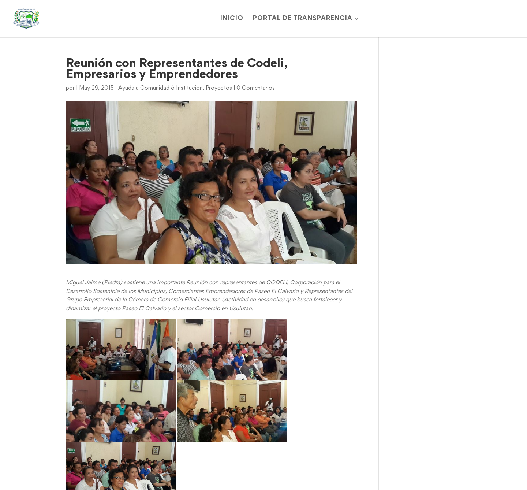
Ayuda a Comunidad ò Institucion (160, 88)
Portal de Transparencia (302, 19)
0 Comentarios (255, 88)
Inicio (231, 19)
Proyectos (219, 88)
